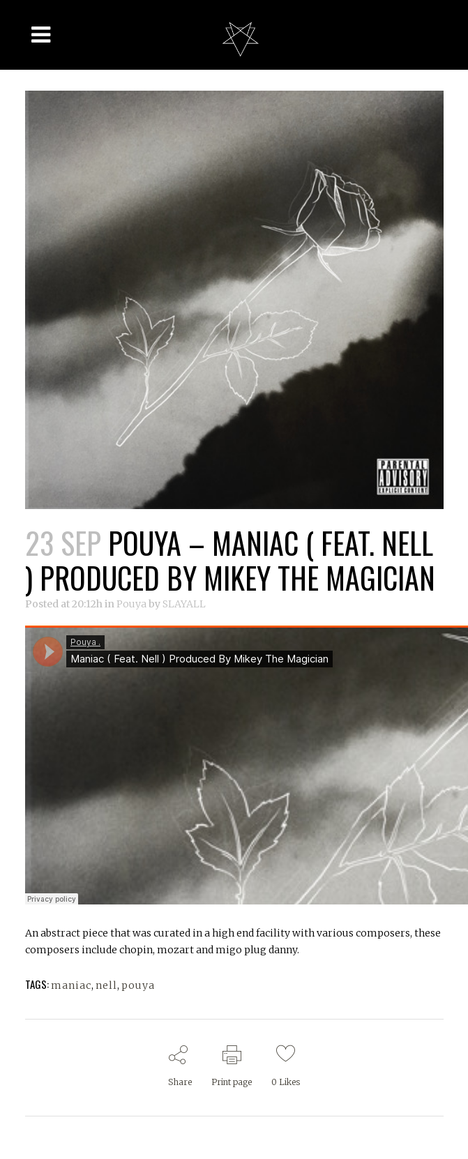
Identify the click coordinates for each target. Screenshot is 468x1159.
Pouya (131, 604)
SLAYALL (184, 604)
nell (106, 985)
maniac (71, 985)
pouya (138, 985)
